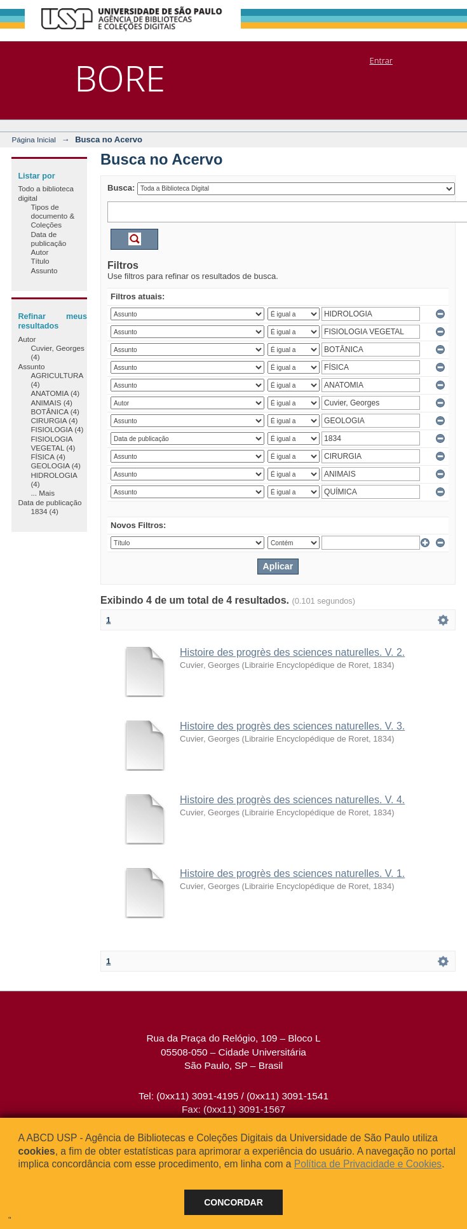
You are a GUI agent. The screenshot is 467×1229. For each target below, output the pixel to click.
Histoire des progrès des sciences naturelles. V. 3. (292, 726)
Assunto (43, 270)
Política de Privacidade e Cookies (368, 1163)
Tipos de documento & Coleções (52, 216)
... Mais (42, 493)
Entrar (381, 60)
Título (39, 261)
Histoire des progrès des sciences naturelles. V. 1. (292, 873)
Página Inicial (33, 139)
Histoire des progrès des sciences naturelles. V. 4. (292, 799)
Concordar (233, 1202)
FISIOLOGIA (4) (56, 429)
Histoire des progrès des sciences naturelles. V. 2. (292, 652)
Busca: (121, 188)
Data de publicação (48, 238)
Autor (39, 252)
